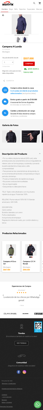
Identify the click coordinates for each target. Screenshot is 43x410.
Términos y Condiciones (9, 383)
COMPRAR (29, 64)
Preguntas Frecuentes (6, 406)
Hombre (5, 9)
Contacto (4, 394)
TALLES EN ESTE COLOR (10, 58)
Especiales (31, 9)
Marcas (39, 9)
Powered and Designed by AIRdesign (12, 388)
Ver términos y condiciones (18, 116)
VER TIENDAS (21, 343)
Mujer (11, 9)
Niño (16, 9)
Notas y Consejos (7, 402)
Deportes (22, 9)
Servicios (4, 400)
